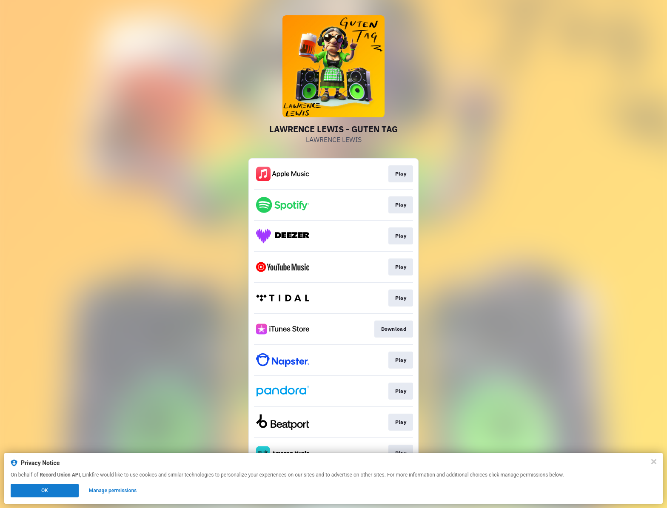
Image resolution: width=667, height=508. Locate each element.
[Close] (654, 461)
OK (44, 491)
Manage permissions (113, 491)
